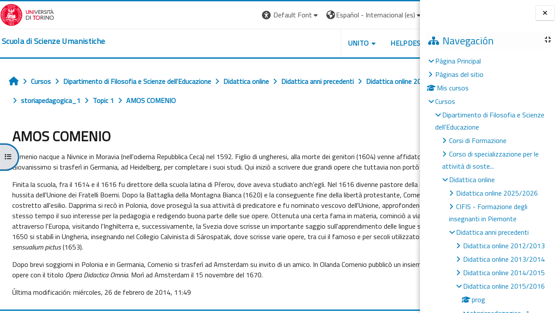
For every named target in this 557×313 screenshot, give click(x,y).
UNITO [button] (318, 43)
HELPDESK (367, 43)
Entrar (404, 15)
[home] (53, 41)
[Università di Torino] (27, 14)
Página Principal (458, 61)
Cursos (445, 101)
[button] (250, 15)
